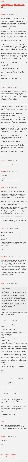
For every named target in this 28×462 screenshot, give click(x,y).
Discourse (8, 460)
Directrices (13, 454)
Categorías (7, 454)
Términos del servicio (5, 456)
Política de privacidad (16, 456)
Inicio (2, 454)
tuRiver (2, 1)
